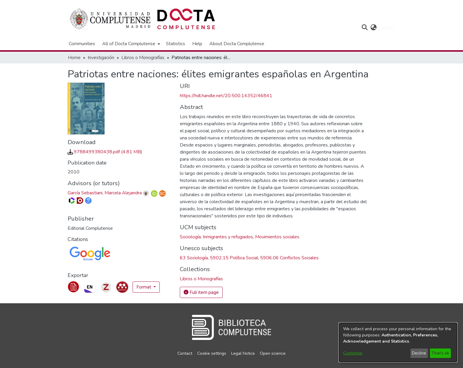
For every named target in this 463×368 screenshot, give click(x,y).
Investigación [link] (101, 57)
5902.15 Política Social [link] (234, 258)
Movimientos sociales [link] (277, 237)
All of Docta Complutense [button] (128, 43)
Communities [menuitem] (82, 43)
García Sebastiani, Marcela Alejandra (105, 193)
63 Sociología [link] (194, 258)
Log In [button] (386, 27)
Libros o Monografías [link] (142, 57)
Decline (419, 353)
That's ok (440, 353)
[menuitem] (130, 43)
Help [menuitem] (197, 43)
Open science (273, 353)
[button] (364, 27)
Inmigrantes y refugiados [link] (228, 237)
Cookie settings (211, 353)
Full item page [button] (201, 292)
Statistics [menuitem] (175, 43)
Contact (184, 353)
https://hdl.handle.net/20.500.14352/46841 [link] (226, 95)
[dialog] (398, 342)
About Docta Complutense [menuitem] (236, 43)
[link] (105, 152)
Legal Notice (243, 353)
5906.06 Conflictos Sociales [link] (289, 258)
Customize (352, 353)
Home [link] (74, 57)
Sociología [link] (190, 237)
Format (144, 287)
